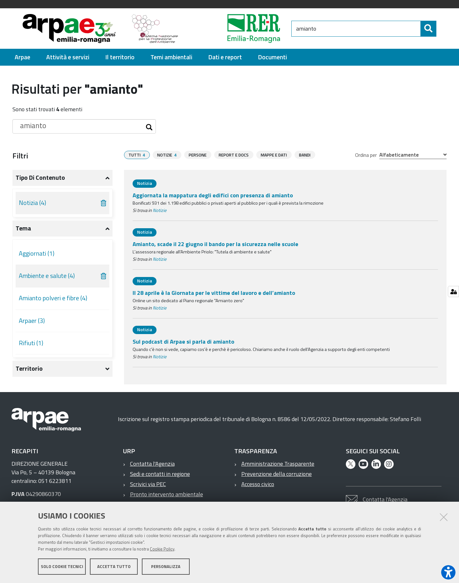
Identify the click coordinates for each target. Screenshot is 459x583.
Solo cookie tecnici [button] (62, 566)
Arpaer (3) (32, 320)
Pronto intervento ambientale (166, 494)
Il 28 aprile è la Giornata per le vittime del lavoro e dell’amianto (214, 292)
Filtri (20, 155)
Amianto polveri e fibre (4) (53, 298)
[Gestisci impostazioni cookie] (453, 291)
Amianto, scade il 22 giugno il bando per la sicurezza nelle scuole (215, 244)
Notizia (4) (32, 203)
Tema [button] (23, 228)
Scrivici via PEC (148, 484)
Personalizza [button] (165, 566)
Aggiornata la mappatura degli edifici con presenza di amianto (213, 195)
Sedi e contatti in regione (160, 474)
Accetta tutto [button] (114, 566)
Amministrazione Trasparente (277, 463)
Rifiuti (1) (31, 343)
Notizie (159, 210)
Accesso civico (257, 484)
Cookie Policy (162, 549)
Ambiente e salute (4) (47, 276)
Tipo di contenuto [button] (40, 177)
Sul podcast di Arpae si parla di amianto (183, 341)
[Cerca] (428, 29)
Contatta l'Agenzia (152, 463)
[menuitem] (22, 57)
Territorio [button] (29, 368)
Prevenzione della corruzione (276, 474)
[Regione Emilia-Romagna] (237, 28)
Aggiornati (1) (37, 253)
